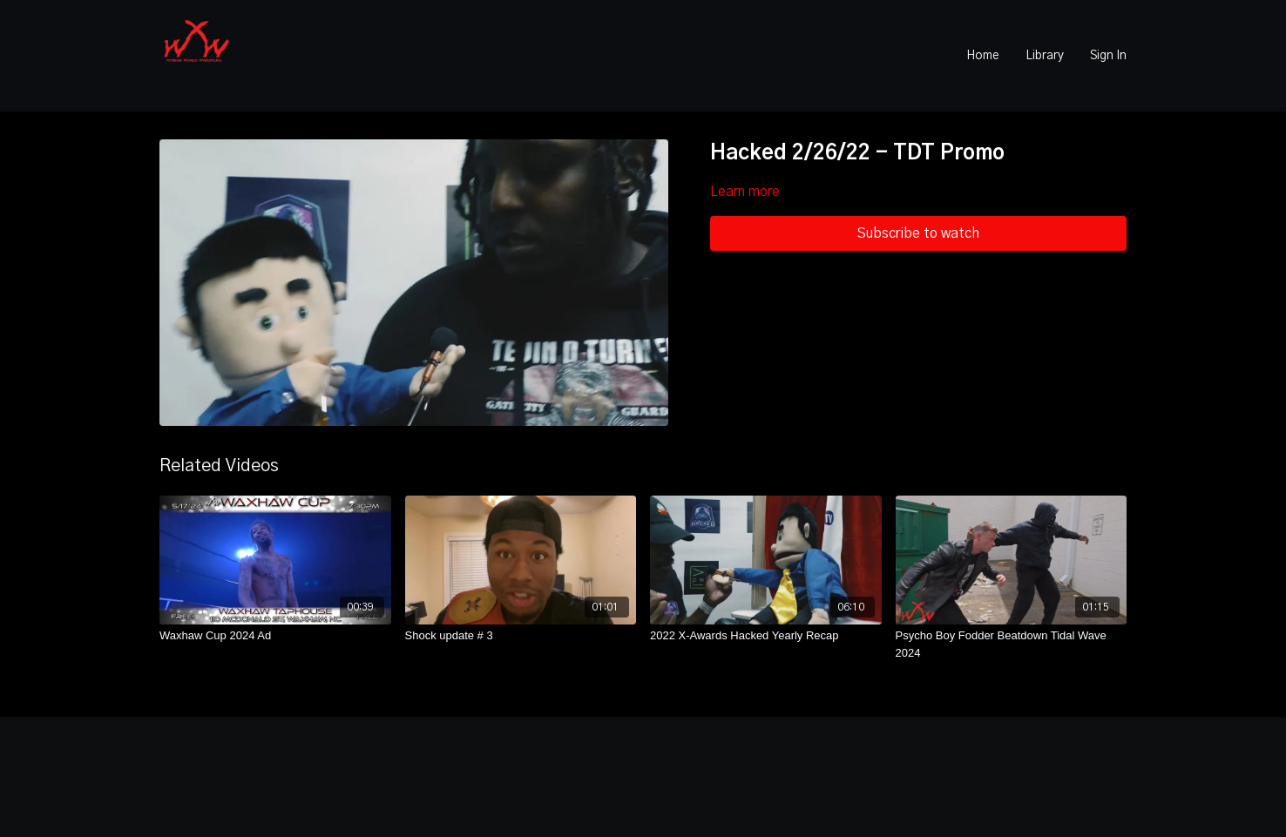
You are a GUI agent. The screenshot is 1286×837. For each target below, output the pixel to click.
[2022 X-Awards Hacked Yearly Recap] (766, 636)
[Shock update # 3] (521, 636)
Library (1044, 56)
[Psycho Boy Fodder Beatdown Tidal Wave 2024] (1011, 644)
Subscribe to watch (918, 233)
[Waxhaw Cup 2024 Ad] (275, 636)
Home (982, 56)
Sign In (1108, 56)
